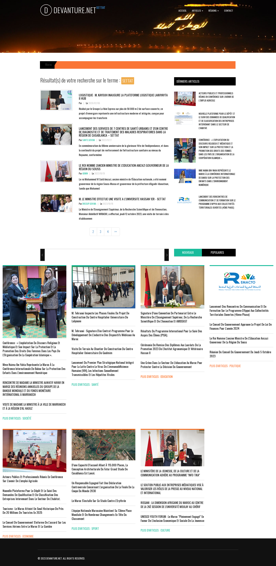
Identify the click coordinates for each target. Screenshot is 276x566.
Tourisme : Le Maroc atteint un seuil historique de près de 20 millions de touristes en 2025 (33, 511)
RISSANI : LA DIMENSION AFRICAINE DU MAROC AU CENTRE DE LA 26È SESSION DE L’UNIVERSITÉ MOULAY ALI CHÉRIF (172, 505)
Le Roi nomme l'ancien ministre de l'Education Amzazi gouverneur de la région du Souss (124, 167)
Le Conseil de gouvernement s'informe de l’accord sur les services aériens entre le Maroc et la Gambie (34, 524)
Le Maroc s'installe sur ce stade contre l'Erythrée (99, 501)
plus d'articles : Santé (85, 384)
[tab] (188, 252)
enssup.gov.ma (89, 203)
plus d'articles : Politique (225, 366)
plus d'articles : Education (157, 377)
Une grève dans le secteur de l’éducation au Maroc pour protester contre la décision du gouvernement (171, 365)
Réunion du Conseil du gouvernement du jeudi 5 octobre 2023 (240, 354)
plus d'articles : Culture (155, 530)
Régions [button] (213, 10)
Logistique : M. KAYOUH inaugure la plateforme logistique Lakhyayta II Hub (123, 97)
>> (115, 231)
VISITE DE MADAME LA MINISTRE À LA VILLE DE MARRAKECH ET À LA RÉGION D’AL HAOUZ (34, 406)
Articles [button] (197, 10)
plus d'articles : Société (17, 418)
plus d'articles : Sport (85, 528)
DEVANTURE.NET (68, 11)
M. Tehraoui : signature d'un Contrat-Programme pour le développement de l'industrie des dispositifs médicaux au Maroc (103, 335)
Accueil (182, 10)
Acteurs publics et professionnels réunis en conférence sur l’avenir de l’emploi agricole (216, 97)
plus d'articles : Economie (18, 536)
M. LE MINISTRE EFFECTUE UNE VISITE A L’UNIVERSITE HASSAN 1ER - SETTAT (122, 199)
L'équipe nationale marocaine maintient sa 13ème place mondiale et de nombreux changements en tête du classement (101, 515)
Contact (228, 10)
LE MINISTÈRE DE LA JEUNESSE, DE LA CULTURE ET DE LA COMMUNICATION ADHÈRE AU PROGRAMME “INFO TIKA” (170, 473)
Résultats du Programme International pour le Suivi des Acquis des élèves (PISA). (171, 333)
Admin (85, 173)
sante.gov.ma (88, 140)
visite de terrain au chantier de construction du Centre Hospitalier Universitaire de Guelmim (102, 351)
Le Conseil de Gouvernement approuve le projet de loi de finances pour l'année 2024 (241, 326)
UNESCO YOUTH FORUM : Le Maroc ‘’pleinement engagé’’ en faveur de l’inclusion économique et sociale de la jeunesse (172, 518)
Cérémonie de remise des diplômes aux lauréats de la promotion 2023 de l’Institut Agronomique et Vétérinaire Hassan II (172, 349)
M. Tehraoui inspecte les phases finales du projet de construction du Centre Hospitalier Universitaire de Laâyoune (100, 317)
